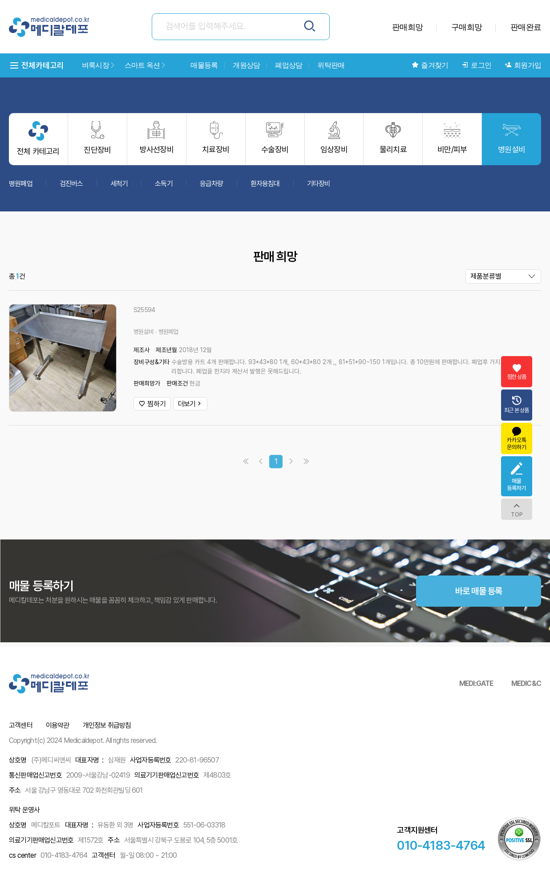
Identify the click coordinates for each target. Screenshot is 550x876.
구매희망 (466, 27)
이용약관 (57, 725)
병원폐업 (20, 187)
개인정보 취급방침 (107, 725)
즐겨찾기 (430, 65)
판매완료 (525, 27)
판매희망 (407, 27)
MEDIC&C (526, 683)
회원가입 (523, 65)
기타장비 (319, 187)
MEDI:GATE (476, 683)
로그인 (476, 65)
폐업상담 (288, 65)
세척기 (119, 187)
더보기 (190, 408)
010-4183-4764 (441, 845)
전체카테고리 (36, 65)
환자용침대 (265, 187)
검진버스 (71, 187)
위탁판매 (330, 65)
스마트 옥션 (145, 65)
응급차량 (211, 187)
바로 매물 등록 (478, 614)
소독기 (164, 187)
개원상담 (246, 65)
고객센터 (20, 725)
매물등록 (204, 65)
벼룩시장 (99, 65)
